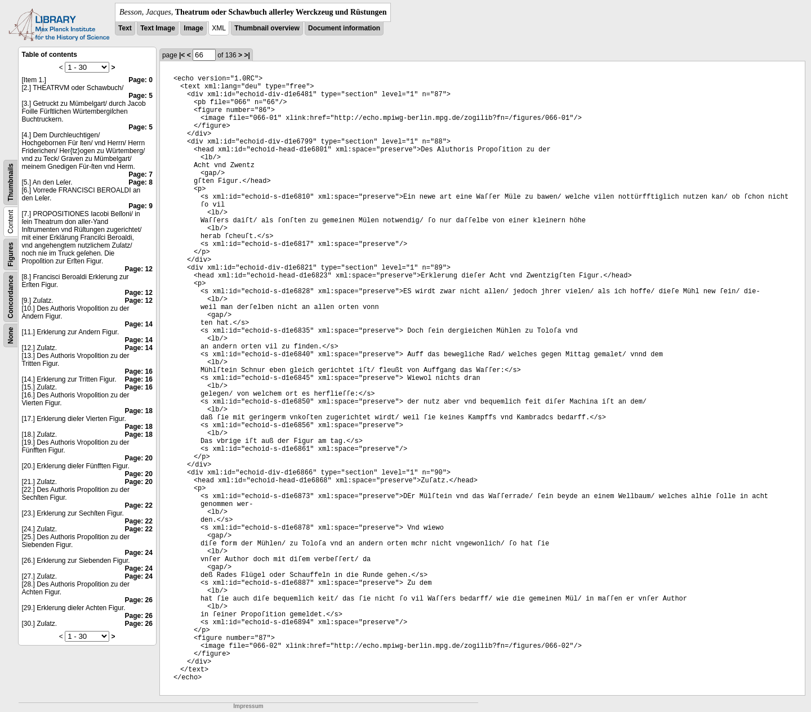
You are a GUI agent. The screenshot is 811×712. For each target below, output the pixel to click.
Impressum (248, 706)
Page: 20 (139, 458)
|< (182, 55)
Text (125, 28)
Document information (344, 28)
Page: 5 (140, 96)
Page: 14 (139, 324)
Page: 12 (139, 269)
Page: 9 (140, 206)
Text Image (157, 28)
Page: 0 (140, 80)
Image (193, 28)
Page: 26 (139, 600)
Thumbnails (11, 182)
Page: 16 (139, 371)
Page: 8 (140, 182)
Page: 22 (139, 505)
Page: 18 (139, 411)
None (11, 335)
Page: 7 (140, 174)
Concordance (11, 297)
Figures (11, 254)
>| (246, 55)
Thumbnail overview (266, 28)
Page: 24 (139, 553)
